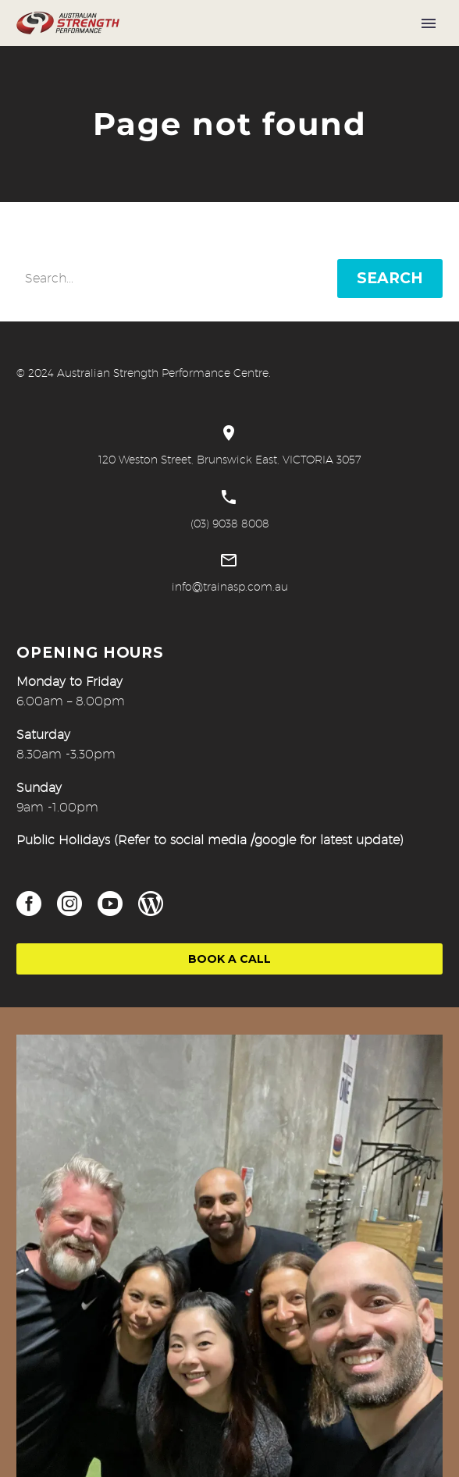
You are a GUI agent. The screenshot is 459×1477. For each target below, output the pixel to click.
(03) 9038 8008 (229, 523)
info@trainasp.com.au (230, 587)
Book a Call (229, 959)
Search (390, 278)
